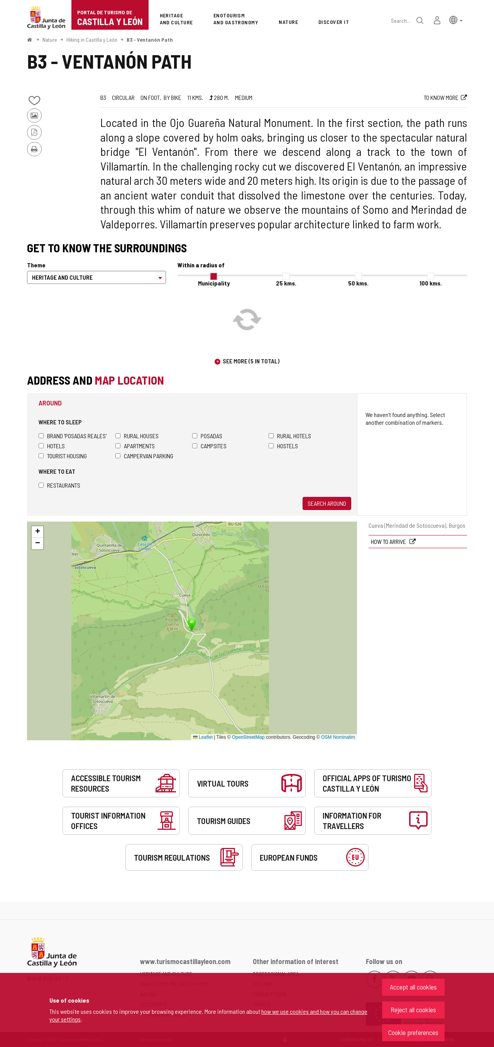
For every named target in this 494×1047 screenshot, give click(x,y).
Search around (327, 503)
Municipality (214, 283)
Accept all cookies (413, 987)
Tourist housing (63, 455)
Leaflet (203, 737)
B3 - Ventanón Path (150, 39)
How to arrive (389, 541)
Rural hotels (290, 435)
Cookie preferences (413, 1032)
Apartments (135, 445)
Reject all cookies (413, 1009)
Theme (36, 265)
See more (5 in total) (251, 361)
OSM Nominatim (338, 737)
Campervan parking (144, 455)
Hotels (52, 445)
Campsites (209, 445)
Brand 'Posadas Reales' (73, 435)
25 (286, 283)
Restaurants (59, 485)
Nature (49, 39)
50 (358, 283)
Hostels (283, 445)
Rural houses (137, 435)
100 (431, 283)
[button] (456, 19)
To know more (441, 97)
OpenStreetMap (248, 737)
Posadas (207, 435)
